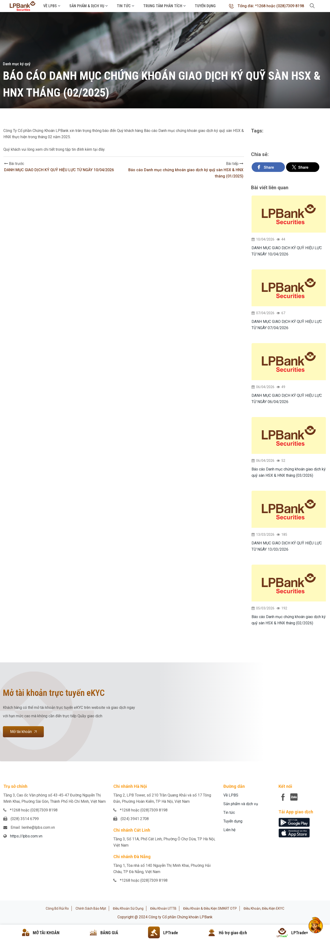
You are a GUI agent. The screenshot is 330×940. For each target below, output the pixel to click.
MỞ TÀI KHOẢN (46, 932)
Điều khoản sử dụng (128, 908)
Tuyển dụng (205, 6)
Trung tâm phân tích (162, 6)
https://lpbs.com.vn (26, 836)
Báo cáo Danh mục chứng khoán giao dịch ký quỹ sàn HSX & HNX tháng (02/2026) (289, 619)
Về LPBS (50, 6)
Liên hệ (229, 830)
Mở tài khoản (23, 731)
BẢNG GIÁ (109, 932)
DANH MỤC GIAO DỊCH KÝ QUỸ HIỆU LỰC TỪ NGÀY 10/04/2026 (59, 170)
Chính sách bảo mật (91, 908)
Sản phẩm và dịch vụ (240, 804)
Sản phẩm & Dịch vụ (86, 6)
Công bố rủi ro (57, 908)
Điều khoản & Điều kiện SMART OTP (210, 908)
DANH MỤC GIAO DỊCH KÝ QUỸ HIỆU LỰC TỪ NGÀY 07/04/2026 (287, 324)
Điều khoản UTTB (163, 908)
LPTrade (170, 932)
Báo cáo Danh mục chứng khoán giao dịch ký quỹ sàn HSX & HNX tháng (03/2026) (289, 472)
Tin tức (124, 6)
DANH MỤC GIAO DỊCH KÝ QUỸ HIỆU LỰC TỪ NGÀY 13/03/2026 (287, 546)
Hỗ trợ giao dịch (233, 932)
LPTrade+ (299, 932)
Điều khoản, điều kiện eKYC (264, 908)
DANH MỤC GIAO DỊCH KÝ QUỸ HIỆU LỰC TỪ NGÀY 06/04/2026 (287, 398)
